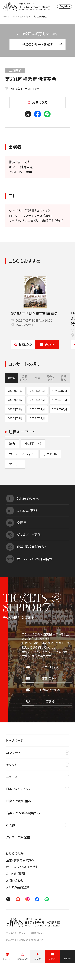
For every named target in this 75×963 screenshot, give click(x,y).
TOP (5, 16)
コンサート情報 (16, 16)
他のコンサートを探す (42, 44)
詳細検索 (63, 377)
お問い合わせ (15, 880)
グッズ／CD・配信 (18, 837)
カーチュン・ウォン (21, 453)
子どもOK (50, 453)
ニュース (12, 776)
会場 (37, 378)
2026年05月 (15, 391)
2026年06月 (37, 391)
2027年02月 (15, 418)
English (64, 6)
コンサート (13, 752)
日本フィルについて (19, 788)
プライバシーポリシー (17, 933)
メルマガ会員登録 (17, 887)
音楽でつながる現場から (23, 813)
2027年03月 (37, 418)
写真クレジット (38, 933)
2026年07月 (59, 391)
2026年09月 (37, 400)
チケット (47, 344)
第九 (12, 443)
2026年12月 (37, 409)
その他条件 (50, 377)
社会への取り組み (18, 800)
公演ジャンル (24, 377)
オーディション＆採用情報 (22, 867)
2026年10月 (59, 400)
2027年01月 (59, 409)
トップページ (15, 740)
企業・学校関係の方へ (20, 860)
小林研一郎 (33, 443)
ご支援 (10, 825)
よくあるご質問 (15, 873)
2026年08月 (15, 400)
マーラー (15, 464)
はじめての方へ (16, 853)
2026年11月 (15, 409)
